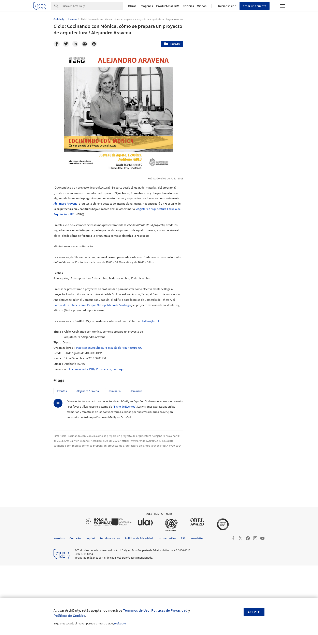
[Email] (85, 44)
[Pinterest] (94, 44)
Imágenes (146, 6)
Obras (132, 6)
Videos (201, 6)
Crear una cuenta (254, 6)
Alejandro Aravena (65, 203)
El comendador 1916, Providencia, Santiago (96, 369)
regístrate (120, 623)
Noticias (188, 6)
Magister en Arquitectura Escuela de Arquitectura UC (109, 348)
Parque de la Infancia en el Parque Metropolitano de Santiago (92, 305)
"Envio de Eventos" (124, 406)
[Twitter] (66, 44)
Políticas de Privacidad (169, 610)
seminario (115, 391)
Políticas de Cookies (69, 615)
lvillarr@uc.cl (150, 321)
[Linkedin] (75, 44)
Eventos (62, 391)
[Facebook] (57, 44)
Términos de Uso (136, 610)
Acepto (254, 612)
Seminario (136, 391)
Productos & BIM (167, 6)
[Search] (92, 6)
